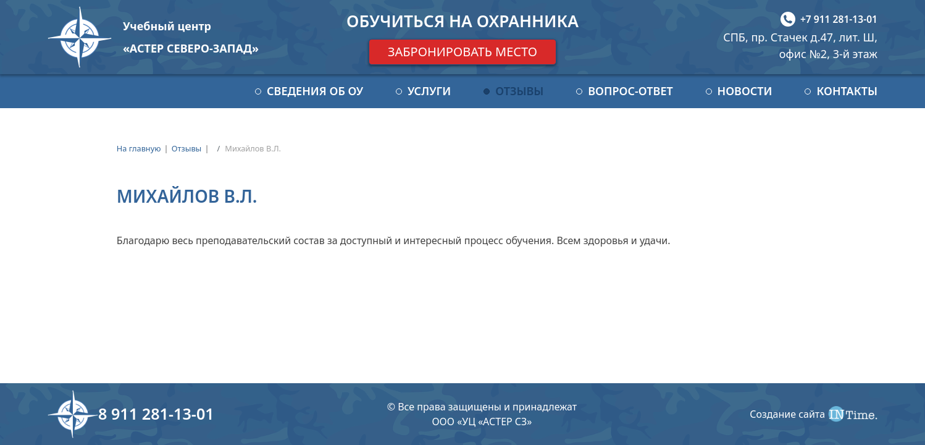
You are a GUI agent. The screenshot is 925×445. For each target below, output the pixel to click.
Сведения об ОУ (315, 90)
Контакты (846, 90)
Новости (745, 90)
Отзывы (519, 90)
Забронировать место (462, 51)
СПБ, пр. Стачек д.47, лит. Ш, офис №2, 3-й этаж (800, 45)
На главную (139, 148)
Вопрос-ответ (630, 90)
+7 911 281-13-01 (838, 19)
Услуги (429, 90)
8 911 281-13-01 (156, 413)
